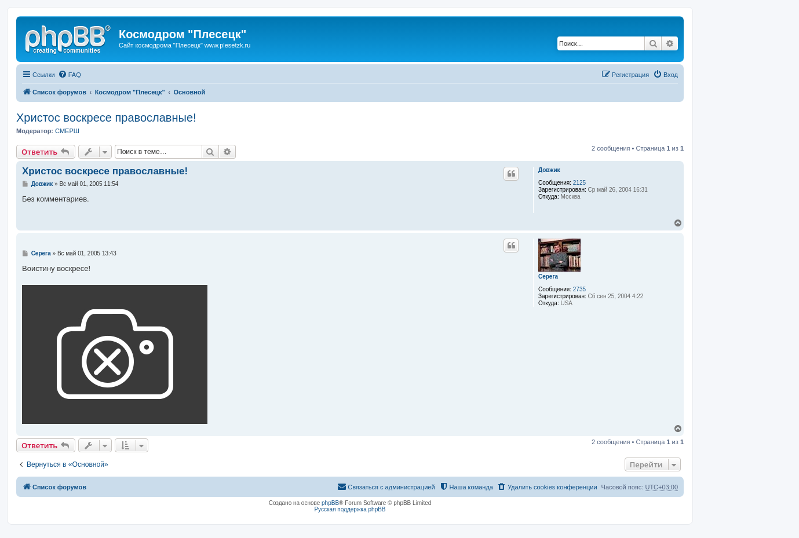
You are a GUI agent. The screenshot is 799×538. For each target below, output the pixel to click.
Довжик (549, 170)
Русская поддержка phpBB (349, 509)
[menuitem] (69, 75)
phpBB (330, 503)
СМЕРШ (67, 130)
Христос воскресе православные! (106, 117)
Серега (548, 276)
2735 (579, 289)
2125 (579, 183)
